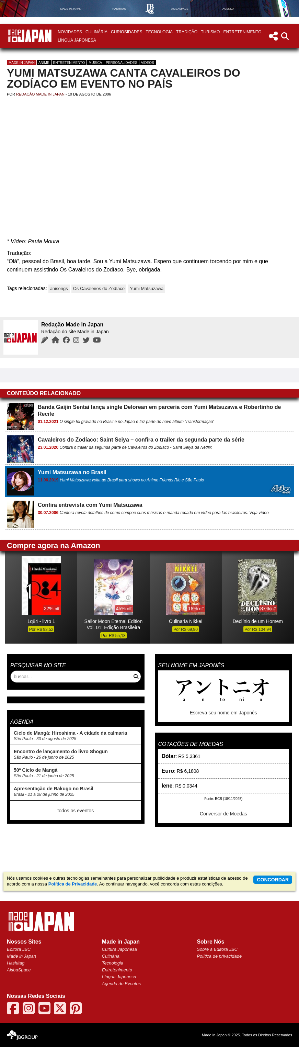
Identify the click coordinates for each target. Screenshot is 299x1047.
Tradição (186, 32)
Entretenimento (242, 32)
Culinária (96, 32)
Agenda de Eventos (121, 983)
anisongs (59, 288)
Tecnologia (159, 32)
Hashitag (15, 963)
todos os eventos (75, 810)
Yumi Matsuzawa (146, 288)
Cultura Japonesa (119, 949)
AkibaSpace (19, 969)
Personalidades (121, 63)
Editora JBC (19, 949)
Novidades (70, 32)
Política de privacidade (219, 956)
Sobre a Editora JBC (217, 949)
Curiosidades (126, 32)
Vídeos (147, 63)
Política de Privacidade (72, 884)
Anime (43, 63)
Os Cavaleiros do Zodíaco (99, 288)
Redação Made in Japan (40, 94)
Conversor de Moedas (223, 813)
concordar (273, 879)
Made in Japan (22, 63)
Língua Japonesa (77, 40)
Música (95, 63)
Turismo (210, 32)
